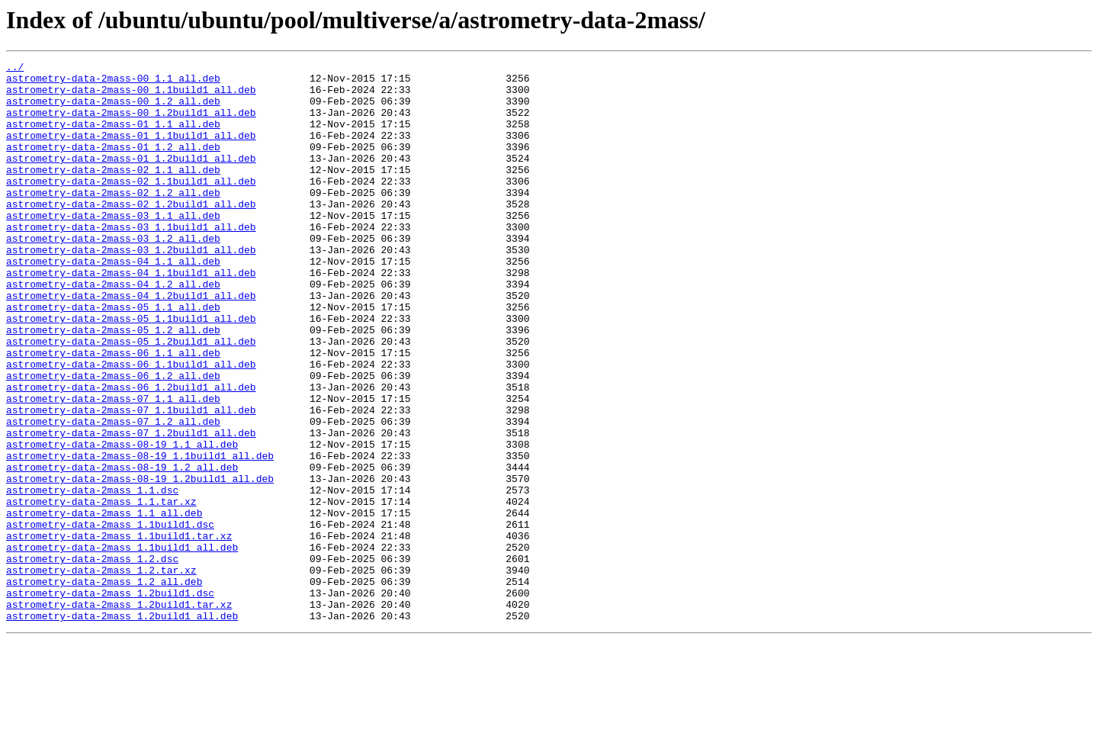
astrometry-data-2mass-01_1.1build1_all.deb (131, 151)
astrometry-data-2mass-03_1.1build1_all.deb (131, 261)
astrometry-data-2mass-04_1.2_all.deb (113, 329)
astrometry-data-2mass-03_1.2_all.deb (113, 274)
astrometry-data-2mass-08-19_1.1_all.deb (122, 522)
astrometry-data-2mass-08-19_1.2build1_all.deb (140, 563)
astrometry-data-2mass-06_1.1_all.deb (113, 412)
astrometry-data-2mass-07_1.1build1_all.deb (131, 480)
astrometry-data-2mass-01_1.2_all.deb (113, 165)
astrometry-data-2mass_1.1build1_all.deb (122, 645)
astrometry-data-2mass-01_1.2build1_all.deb (131, 178)
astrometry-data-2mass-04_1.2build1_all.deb (131, 343)
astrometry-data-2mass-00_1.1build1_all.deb (131, 96)
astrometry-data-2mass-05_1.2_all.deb (113, 384)
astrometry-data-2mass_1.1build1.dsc (110, 618)
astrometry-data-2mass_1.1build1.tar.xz (119, 631)
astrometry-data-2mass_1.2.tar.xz (101, 673)
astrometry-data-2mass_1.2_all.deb (104, 686)
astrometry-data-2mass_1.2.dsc (92, 659)
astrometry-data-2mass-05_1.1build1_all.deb (131, 371)
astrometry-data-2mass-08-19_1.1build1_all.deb (140, 535)
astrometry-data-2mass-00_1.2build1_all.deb (131, 123)
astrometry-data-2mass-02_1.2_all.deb (113, 220)
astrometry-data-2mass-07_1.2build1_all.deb (131, 508)
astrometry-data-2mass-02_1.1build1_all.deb (131, 206)
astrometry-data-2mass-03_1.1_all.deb (113, 247)
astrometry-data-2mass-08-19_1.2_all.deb (122, 549)
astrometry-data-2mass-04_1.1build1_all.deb (131, 316)
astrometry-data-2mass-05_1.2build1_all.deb (131, 398)
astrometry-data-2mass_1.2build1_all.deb (122, 727)
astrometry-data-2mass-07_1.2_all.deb (113, 494)
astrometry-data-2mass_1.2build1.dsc (110, 700)
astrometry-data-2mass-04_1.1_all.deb (113, 302)
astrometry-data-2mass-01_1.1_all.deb (113, 137)
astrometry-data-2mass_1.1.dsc (92, 576)
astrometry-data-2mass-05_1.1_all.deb (113, 357)
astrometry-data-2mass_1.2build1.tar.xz (119, 714)
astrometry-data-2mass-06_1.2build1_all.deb (131, 453)
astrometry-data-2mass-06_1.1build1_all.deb (131, 425)
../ (15, 69)
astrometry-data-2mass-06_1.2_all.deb (113, 439)
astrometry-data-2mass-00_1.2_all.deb (113, 110)
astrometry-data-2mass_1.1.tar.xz (101, 590)
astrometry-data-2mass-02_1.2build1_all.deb (131, 233)
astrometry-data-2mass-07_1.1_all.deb (113, 467)
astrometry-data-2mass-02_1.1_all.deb (113, 192)
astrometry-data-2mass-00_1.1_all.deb (113, 82)
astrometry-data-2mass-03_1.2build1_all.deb (131, 288)
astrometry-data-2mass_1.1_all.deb (104, 604)
